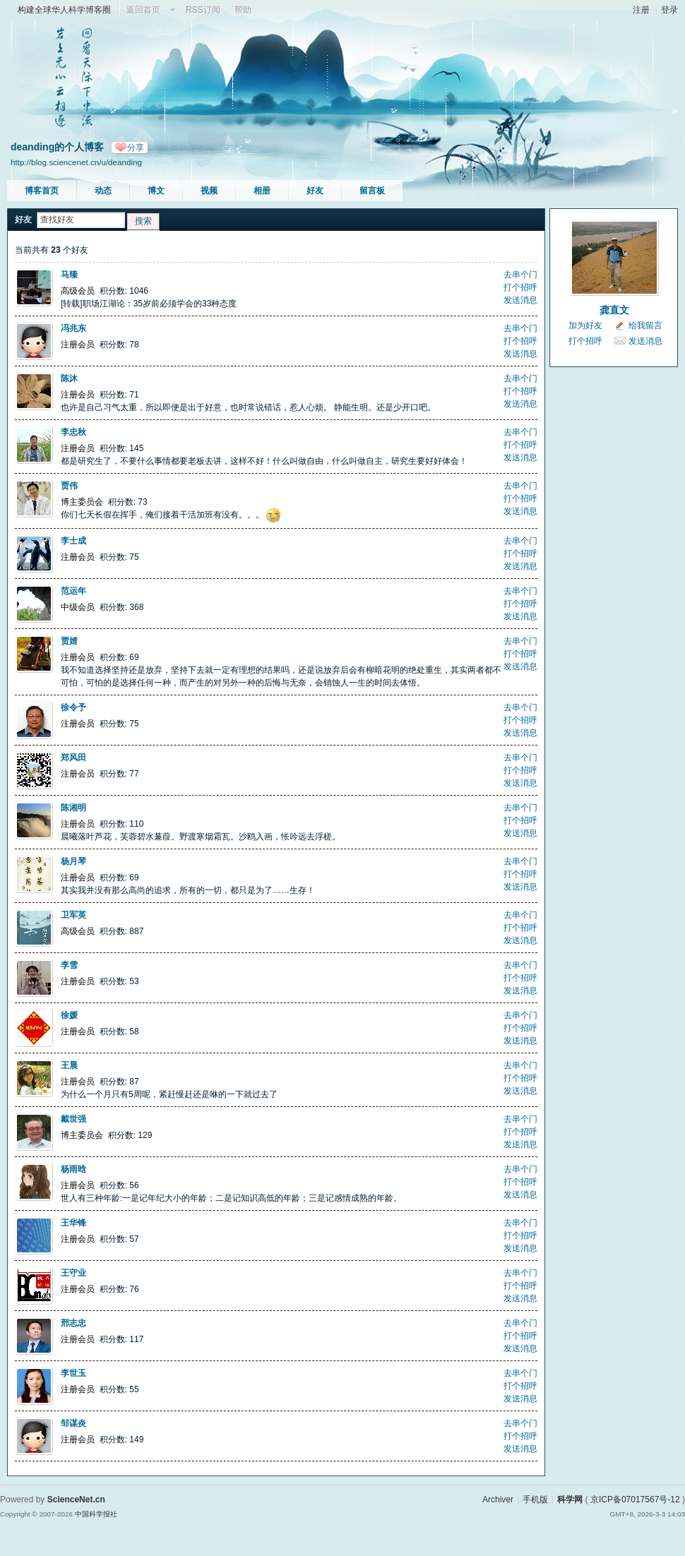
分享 (135, 147)
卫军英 (73, 915)
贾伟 (69, 486)
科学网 (570, 1499)
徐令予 (73, 707)
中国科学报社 (96, 1514)
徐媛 (69, 1015)
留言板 (372, 191)
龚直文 (614, 310)
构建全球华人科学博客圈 (64, 10)
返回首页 (143, 10)
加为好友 (585, 325)
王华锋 (73, 1223)
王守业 (73, 1273)
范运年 (73, 591)
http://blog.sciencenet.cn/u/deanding (76, 162)
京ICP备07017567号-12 (635, 1499)
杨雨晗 (73, 1169)
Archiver (497, 1499)
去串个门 (520, 275)
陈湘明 (73, 808)
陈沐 (69, 378)
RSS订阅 (203, 10)
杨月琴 (73, 861)
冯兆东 (73, 328)
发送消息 (520, 300)
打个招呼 (520, 287)
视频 (209, 191)
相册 (262, 191)
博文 (156, 191)
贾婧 (69, 641)
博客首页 (42, 191)
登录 (669, 10)
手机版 (535, 1499)
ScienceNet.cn (76, 1499)
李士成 (73, 541)
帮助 (242, 10)
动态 (103, 191)
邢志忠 (73, 1323)
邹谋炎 (73, 1423)
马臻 (69, 275)
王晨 (69, 1065)
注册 (641, 10)
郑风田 (73, 757)
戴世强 (73, 1119)
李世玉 (73, 1373)
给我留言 (645, 325)
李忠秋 (73, 432)
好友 (314, 191)
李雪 (69, 965)
